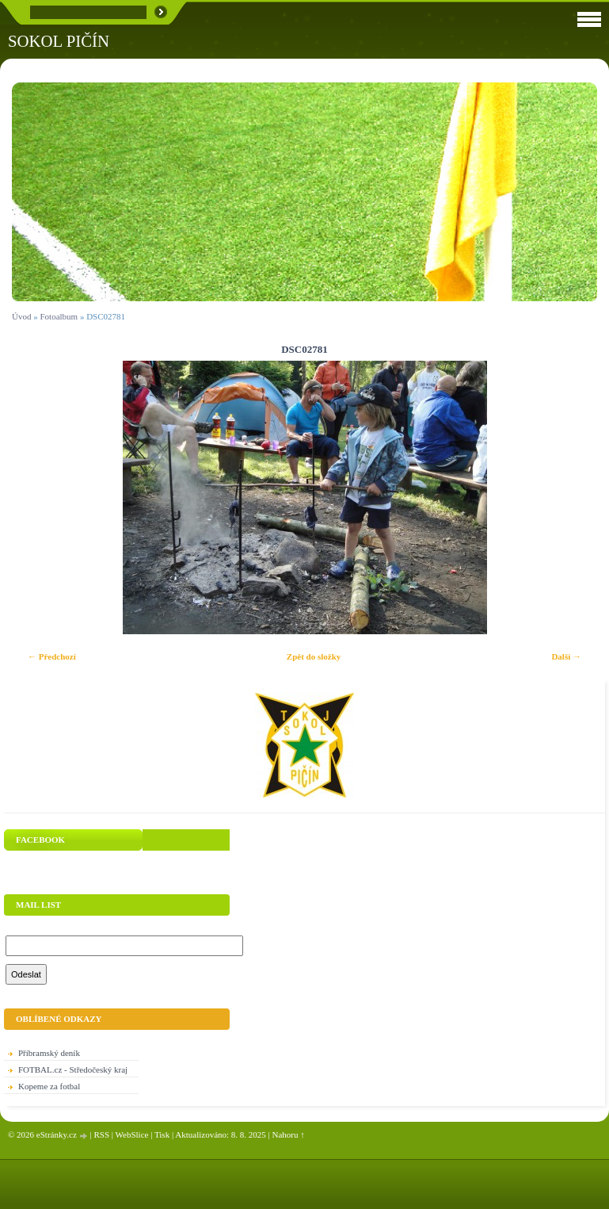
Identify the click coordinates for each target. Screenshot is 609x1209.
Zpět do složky (314, 656)
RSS (101, 1134)
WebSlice (132, 1134)
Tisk (161, 1134)
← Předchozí (52, 656)
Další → (566, 656)
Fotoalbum (59, 316)
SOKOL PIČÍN (58, 41)
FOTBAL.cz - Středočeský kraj (73, 1069)
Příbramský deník (49, 1053)
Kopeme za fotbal (49, 1086)
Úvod (21, 316)
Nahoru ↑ (288, 1134)
